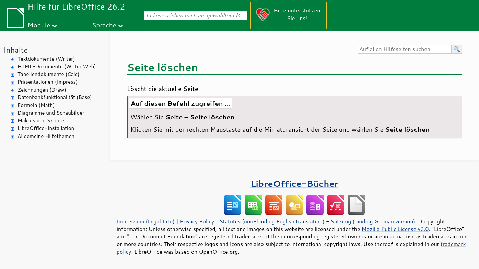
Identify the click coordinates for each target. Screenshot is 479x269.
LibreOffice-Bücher (294, 183)
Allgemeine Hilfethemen (45, 136)
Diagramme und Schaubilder (50, 112)
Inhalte (15, 50)
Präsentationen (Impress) (47, 81)
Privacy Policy (197, 221)
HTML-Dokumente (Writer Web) (56, 66)
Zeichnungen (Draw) (41, 89)
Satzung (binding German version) (373, 221)
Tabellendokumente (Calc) (48, 74)
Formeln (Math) (36, 105)
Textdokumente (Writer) (46, 58)
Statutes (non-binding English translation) (271, 221)
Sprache (104, 25)
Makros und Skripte (40, 120)
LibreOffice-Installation (45, 128)
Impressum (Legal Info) (146, 221)
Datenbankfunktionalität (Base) (54, 97)
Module (38, 25)
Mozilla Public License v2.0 (395, 229)
